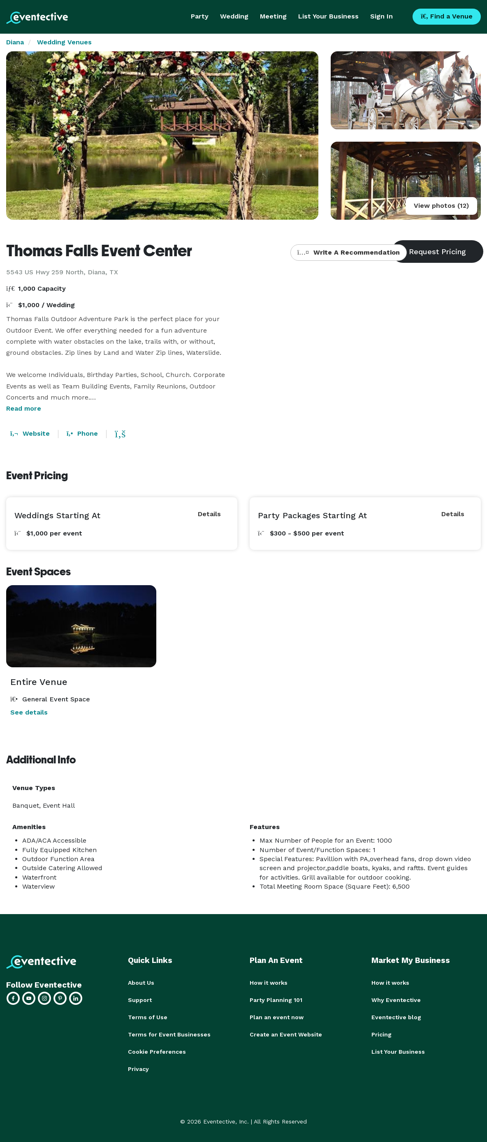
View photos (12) (441, 205)
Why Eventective (396, 1000)
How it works (269, 982)
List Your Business (328, 16)
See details (29, 712)
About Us (141, 982)
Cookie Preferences (157, 1051)
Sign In (381, 16)
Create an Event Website (286, 1034)
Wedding (234, 16)
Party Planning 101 (276, 1000)
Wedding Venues (64, 42)
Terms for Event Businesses (169, 1034)
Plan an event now (277, 1017)
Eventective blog (396, 1017)
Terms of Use (147, 1017)
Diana (15, 42)
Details (209, 514)
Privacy (138, 1069)
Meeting (273, 16)
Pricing (381, 1034)
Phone (82, 433)
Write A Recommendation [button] (348, 252)
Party (200, 16)
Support (140, 1000)
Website (30, 433)
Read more (23, 408)
